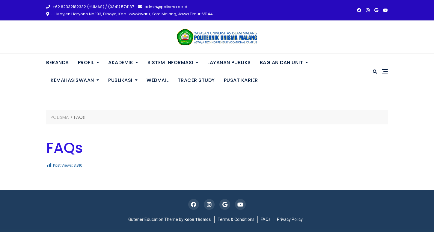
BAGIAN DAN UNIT (281, 62)
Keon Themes (197, 219)
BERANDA (57, 62)
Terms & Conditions (236, 219)
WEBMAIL (158, 80)
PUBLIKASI (120, 80)
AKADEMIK (120, 62)
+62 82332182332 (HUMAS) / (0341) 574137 (90, 7)
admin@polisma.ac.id (162, 7)
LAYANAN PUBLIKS (229, 62)
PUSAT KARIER (241, 80)
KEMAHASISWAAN (72, 80)
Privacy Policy (290, 219)
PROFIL (86, 62)
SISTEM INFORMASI (170, 62)
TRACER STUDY (196, 80)
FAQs (266, 219)
